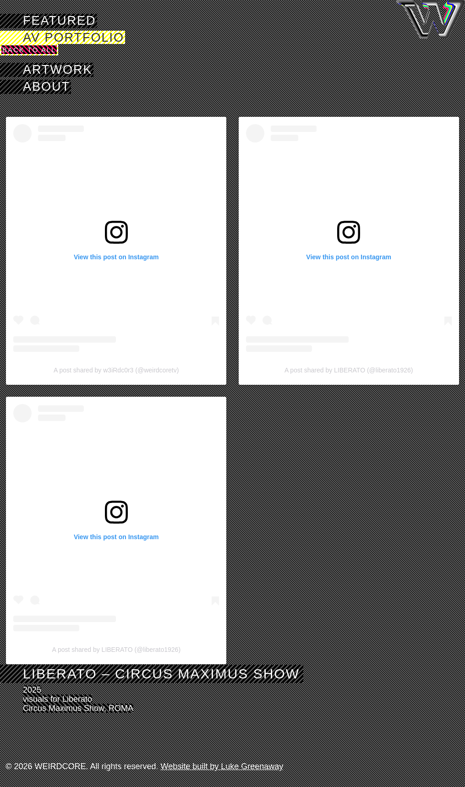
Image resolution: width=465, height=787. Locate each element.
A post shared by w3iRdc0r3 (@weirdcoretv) (116, 370)
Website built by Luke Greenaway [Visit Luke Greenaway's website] (222, 766)
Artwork (58, 70)
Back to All (29, 50)
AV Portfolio (73, 37)
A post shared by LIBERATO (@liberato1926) (348, 370)
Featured (59, 20)
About (46, 86)
